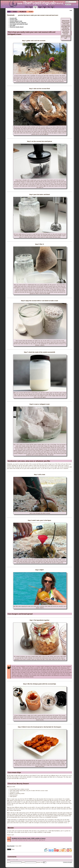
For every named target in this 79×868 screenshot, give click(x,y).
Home (26, 7)
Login (71, 10)
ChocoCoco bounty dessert (17, 27)
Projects (44, 7)
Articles (35, 7)
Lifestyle (40, 7)
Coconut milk (13, 18)
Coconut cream (13, 19)
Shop (49, 7)
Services (30, 7)
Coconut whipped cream (16, 21)
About (52, 7)
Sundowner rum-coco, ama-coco (18, 22)
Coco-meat (12, 25)
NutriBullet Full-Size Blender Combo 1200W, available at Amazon (28, 838)
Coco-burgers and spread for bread (19, 24)
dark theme (68, 4)
